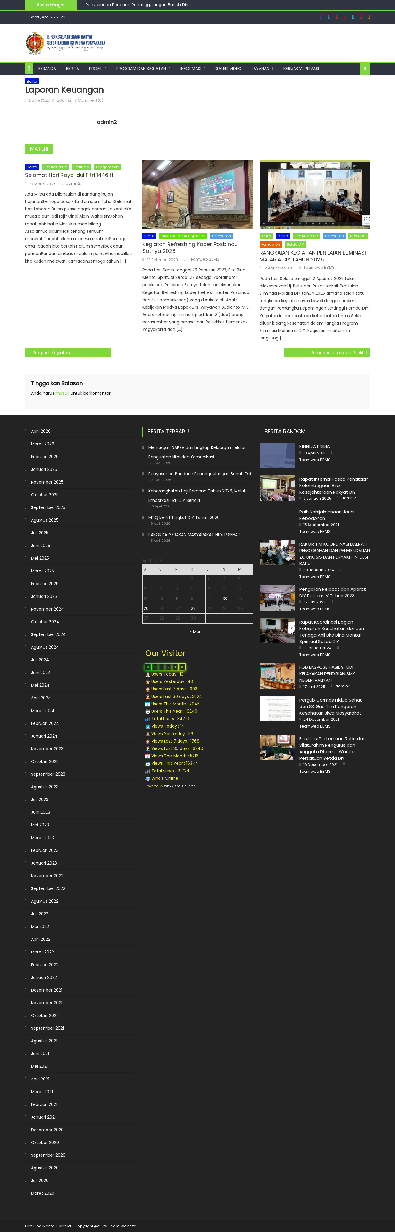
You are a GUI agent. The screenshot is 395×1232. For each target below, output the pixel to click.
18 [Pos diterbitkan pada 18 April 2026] (225, 599)
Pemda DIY (271, 244)
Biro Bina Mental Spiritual (183, 235)
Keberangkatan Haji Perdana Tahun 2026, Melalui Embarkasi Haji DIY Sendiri (198, 495)
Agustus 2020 (45, 1168)
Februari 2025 (44, 584)
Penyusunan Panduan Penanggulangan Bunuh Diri (137, 6)
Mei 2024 (40, 685)
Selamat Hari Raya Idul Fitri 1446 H (69, 175)
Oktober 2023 (45, 761)
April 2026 (41, 431)
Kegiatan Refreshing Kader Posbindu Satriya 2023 (190, 248)
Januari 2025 (44, 596)
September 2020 (48, 1155)
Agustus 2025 (44, 520)
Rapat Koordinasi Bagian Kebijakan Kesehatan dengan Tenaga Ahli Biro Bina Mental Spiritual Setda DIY (331, 632)
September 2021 (47, 1028)
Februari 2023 (44, 850)
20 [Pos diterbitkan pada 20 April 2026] (146, 608)
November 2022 (47, 876)
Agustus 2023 (44, 787)
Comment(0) (90, 100)
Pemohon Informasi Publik (337, 353)
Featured (81, 167)
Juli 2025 (39, 533)
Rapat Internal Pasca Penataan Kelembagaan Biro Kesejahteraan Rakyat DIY (333, 485)
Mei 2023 (40, 825)
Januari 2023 (44, 863)
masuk (62, 393)
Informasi (190, 68)
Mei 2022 (40, 927)
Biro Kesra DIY (55, 167)
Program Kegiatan (51, 353)
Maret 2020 (42, 1193)
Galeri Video (228, 68)
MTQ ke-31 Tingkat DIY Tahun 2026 (184, 517)
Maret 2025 (42, 571)
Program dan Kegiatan (141, 68)
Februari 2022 (44, 965)
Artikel (266, 235)
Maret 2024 (43, 711)
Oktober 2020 (45, 1142)
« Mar (195, 631)
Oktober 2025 (45, 495)
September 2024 (48, 634)
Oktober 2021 (44, 1015)
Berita (72, 68)
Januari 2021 (43, 1117)
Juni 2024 (41, 673)
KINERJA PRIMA (314, 446)
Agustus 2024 (45, 647)
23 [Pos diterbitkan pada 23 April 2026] (193, 608)
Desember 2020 (47, 1130)
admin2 (63, 100)
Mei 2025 (40, 558)
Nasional (358, 235)
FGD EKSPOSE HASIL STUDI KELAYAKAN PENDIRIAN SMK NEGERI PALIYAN (327, 673)
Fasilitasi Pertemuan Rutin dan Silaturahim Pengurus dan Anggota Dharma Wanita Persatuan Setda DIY (332, 748)
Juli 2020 (40, 1181)
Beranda (47, 68)
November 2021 (46, 1003)
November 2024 (47, 609)
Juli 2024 (40, 660)
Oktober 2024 (45, 622)
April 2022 (40, 939)
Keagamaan (107, 167)
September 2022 (48, 888)
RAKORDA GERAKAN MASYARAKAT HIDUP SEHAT (194, 535)
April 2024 (41, 698)
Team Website (122, 1226)
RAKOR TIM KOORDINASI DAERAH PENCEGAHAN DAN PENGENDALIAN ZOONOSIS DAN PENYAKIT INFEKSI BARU (334, 554)
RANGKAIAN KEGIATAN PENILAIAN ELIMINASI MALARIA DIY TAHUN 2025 (313, 256)
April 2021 (40, 1079)
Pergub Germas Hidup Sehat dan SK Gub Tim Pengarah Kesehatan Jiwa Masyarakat (330, 706)
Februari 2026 (45, 457)
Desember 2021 (46, 990)
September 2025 (48, 507)
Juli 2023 (39, 800)
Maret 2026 (42, 444)
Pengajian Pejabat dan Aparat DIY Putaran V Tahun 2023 (332, 592)
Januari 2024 (44, 736)
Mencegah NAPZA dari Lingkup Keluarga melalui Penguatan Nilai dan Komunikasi (196, 452)
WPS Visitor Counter (179, 786)
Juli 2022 (39, 914)
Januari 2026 (44, 469)
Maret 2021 (42, 1092)
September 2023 (48, 774)
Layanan (260, 68)
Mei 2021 (39, 1066)
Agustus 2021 (44, 1041)
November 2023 (47, 749)
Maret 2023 (42, 838)
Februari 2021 (44, 1104)
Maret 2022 (42, 952)
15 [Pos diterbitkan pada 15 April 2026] (177, 599)
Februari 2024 (45, 723)
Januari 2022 (44, 977)
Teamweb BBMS (203, 259)
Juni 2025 (40, 546)
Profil (95, 68)
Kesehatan (221, 235)
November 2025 (47, 482)
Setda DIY (295, 244)
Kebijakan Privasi (301, 68)
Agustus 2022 (44, 901)
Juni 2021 (40, 1054)
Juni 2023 (40, 812)
